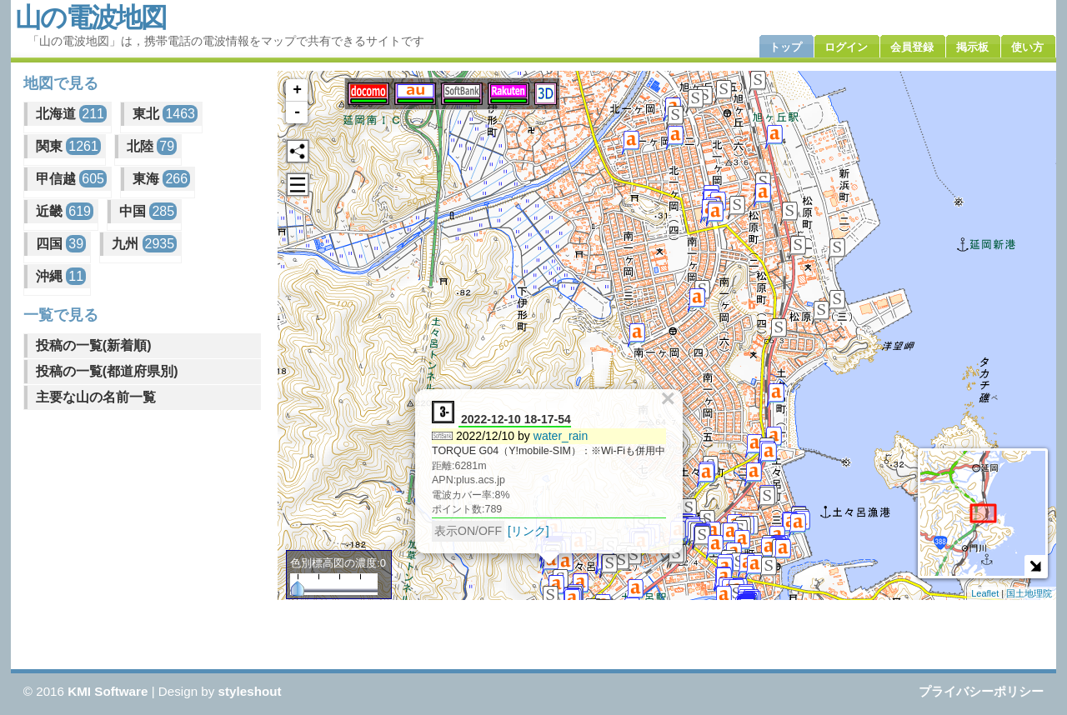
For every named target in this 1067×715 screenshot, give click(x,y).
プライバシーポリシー (981, 691)
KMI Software (108, 691)
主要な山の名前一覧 (96, 397)
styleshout (250, 691)
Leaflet (985, 593)
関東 (68, 146)
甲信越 (71, 179)
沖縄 (61, 276)
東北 (165, 113)
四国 (61, 243)
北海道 (71, 113)
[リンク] (528, 531)
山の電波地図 (90, 17)
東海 (161, 179)
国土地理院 (1029, 593)
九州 (144, 243)
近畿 (64, 211)
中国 (148, 211)
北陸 (152, 146)
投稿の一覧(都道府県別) (107, 371)
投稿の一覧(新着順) (94, 345)
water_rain (561, 435)
